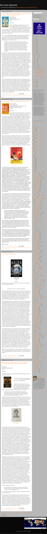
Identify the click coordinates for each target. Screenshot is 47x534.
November (37, 55)
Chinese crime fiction (36, 205)
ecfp (34, 227)
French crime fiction (24, 247)
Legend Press (35, 277)
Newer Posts (5, 513)
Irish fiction (35, 265)
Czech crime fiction (36, 218)
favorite (19, 247)
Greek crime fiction (36, 243)
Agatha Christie (35, 174)
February (37, 66)
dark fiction (35, 219)
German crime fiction (36, 239)
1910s (34, 129)
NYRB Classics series (36, 303)
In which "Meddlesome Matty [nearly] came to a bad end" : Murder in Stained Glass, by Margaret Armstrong (16, 14)
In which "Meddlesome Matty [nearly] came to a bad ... (40, 70)
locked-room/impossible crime (38, 281)
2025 (35, 39)
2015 (35, 79)
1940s (34, 138)
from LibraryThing (16, 423)
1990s (34, 153)
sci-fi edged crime (36, 338)
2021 (35, 45)
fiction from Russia (36, 232)
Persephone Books (36, 316)
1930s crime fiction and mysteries (10, 95)
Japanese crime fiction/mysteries (38, 269)
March (36, 65)
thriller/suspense (36, 362)
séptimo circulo (35, 341)
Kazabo (34, 273)
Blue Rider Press (36, 193)
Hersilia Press (35, 247)
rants (34, 330)
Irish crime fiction (36, 264)
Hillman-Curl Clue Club (37, 251)
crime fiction (35, 210)
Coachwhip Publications (37, 207)
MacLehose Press (36, 283)
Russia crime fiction (36, 334)
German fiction (35, 240)
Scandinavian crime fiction (37, 337)
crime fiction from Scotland (37, 213)
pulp (34, 325)
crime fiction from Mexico (37, 211)
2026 (35, 38)
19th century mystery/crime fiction (10, 509)
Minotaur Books (35, 291)
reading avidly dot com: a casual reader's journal (27, 7)
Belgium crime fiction (36, 184)
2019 (35, 48)
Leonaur (34, 278)
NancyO (39, 376)
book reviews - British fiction (37, 195)
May (36, 62)
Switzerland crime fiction (37, 360)
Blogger (29, 531)
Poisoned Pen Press (36, 320)
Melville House (35, 287)
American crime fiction (21, 95)
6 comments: (15, 355)
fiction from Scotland (36, 234)
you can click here (17, 379)
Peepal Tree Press (36, 311)
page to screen (35, 308)
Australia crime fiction (36, 180)
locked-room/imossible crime (38, 279)
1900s (34, 128)
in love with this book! (36, 261)
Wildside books (35, 371)
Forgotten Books (36, 235)
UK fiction (35, 367)
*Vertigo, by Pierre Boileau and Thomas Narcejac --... (40, 72)
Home (16, 513)
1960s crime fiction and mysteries (38, 146)
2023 (35, 42)
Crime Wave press (36, 215)
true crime (35, 364)
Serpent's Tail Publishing (37, 345)
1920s (34, 131)
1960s (34, 145)
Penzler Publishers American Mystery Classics (38, 314)
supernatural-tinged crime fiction (38, 358)
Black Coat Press (36, 188)
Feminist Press (35, 231)
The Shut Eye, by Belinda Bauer (9, 254)
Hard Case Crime (36, 244)
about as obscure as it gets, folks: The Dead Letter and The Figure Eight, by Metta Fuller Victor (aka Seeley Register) (15, 363)
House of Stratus (36, 259)
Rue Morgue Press (36, 333)
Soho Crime (35, 350)
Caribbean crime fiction (37, 202)
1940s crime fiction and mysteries (38, 139)
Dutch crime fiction (36, 226)
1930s (34, 134)
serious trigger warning (37, 343)
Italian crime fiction (36, 268)
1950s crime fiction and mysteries (10, 247)
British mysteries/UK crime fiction (12, 357)
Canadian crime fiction (37, 201)
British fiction (35, 196)
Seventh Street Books (36, 346)
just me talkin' (35, 271)
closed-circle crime (36, 206)
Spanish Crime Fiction (37, 351)
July (36, 59)
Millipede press (35, 290)
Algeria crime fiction (36, 175)
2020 (35, 46)
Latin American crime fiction (37, 275)
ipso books (35, 263)
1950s (34, 141)
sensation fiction (36, 339)
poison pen (35, 318)
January (36, 68)
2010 (35, 86)
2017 (35, 51)
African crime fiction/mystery (38, 172)
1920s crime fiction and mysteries (38, 132)
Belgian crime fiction (36, 183)
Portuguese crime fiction (37, 322)
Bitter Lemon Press (36, 187)
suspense (35, 359)
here (3, 36)
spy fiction (35, 354)
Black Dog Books (36, 191)
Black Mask (35, 192)
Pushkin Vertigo (7, 248)
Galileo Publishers (36, 238)
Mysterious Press (36, 294)
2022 (35, 43)
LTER (34, 282)
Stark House (35, 355)
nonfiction (35, 300)
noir (34, 299)
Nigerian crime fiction (36, 298)
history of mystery (36, 257)
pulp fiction (35, 326)
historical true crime (36, 256)
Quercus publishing (36, 329)
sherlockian (35, 347)
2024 (34, 168)
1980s (34, 152)
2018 (35, 49)
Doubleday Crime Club (37, 223)
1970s (34, 148)
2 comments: (15, 93)
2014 (35, 81)
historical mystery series (37, 255)
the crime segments (8, 5)
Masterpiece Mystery (36, 286)
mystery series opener (37, 295)
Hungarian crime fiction (37, 260)
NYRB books (35, 302)
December (37, 53)
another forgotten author (37, 179)
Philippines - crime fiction (37, 317)
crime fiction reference (37, 214)
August (36, 58)
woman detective (36, 372)
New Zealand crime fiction (37, 296)
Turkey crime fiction (36, 366)
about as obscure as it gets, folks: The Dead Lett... (39, 77)
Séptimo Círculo (36, 342)
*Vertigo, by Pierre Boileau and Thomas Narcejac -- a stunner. (15, 101)
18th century (35, 127)
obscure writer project (21, 509)
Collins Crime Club (36, 209)
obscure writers (35, 307)
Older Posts (28, 513)
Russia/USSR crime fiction (37, 335)
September (37, 56)
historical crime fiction (36, 252)
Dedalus (34, 222)
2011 (35, 85)
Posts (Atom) (8, 515)
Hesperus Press (36, 248)
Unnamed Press (36, 368)
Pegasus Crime (35, 312)
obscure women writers (37, 304)
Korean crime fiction (36, 274)
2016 (17, 95)
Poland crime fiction (36, 321)
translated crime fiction (37, 363)
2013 (35, 82)
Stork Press (35, 356)
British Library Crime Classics (38, 197)
